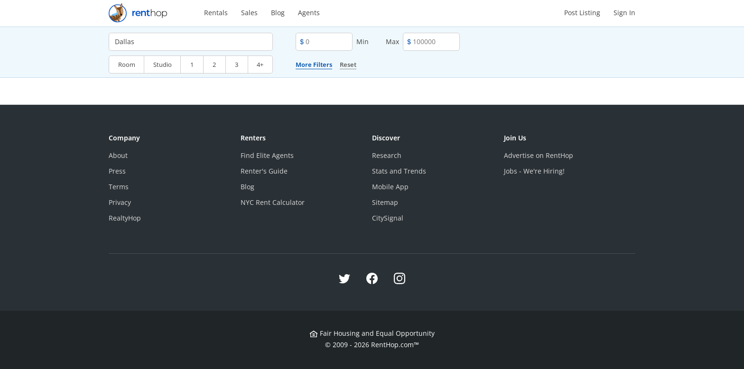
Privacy (120, 202)
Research (386, 155)
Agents (309, 12)
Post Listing (582, 12)
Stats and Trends (399, 170)
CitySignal (387, 217)
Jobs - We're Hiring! (534, 170)
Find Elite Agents (267, 155)
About (118, 155)
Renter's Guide (264, 170)
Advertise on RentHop (538, 155)
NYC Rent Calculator (273, 202)
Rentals (216, 12)
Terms (119, 186)
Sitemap (385, 202)
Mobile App (390, 186)
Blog (278, 12)
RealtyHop (125, 217)
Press (117, 170)
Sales (249, 12)
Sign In (624, 12)
